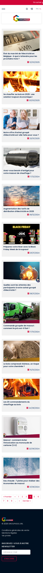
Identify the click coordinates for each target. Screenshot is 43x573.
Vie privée (6, 535)
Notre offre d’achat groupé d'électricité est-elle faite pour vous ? (21, 133)
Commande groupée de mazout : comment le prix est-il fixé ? (19, 327)
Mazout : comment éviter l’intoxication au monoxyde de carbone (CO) (17, 443)
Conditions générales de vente (15, 530)
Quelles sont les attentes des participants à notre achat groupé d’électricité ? (19, 288)
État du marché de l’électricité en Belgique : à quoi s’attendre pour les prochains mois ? (20, 56)
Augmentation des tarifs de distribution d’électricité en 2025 (18, 210)
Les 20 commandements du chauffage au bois (16, 403)
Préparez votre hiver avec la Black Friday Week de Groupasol (19, 248)
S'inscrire (9, 558)
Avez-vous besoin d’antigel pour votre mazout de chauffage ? (18, 172)
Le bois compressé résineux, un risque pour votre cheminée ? (21, 365)
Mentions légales (9, 533)
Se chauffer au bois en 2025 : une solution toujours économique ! (19, 95)
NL (40, 8)
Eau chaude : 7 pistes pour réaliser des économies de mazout (21, 482)
